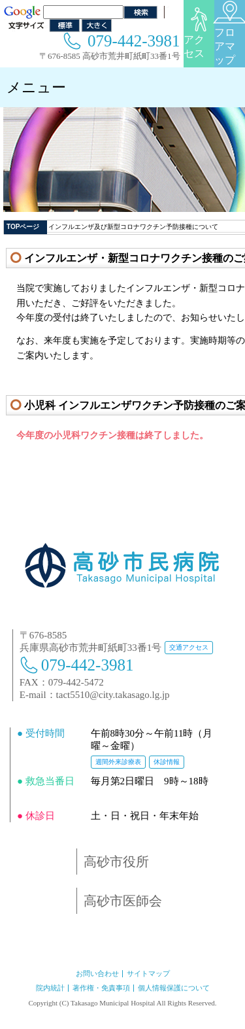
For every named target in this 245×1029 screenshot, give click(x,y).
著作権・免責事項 (101, 988)
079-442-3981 (134, 41)
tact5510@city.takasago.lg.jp (113, 694)
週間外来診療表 (118, 761)
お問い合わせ (97, 973)
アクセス (199, 33)
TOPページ (23, 226)
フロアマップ (229, 32)
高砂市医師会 (123, 901)
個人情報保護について (174, 988)
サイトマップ (148, 973)
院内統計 (50, 988)
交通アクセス (188, 647)
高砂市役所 (116, 861)
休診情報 (167, 761)
